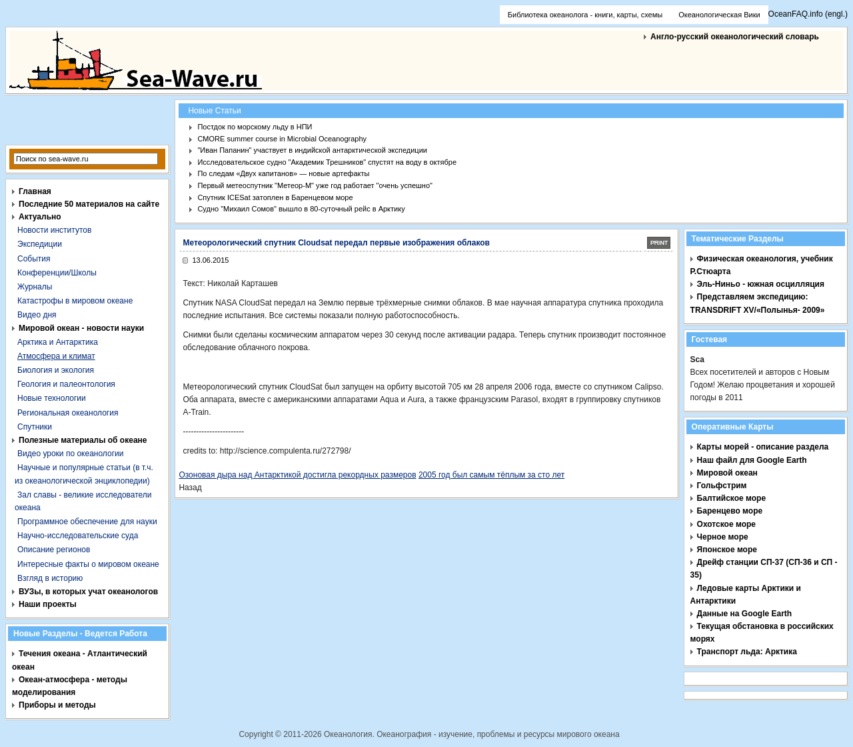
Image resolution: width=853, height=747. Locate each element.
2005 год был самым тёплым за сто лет (491, 475)
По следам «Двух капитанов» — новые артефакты (283, 173)
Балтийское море (731, 498)
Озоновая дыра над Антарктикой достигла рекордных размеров (297, 475)
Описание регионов (53, 549)
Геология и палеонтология (66, 384)
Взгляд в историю (50, 578)
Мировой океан (727, 473)
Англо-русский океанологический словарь (734, 36)
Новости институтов (54, 230)
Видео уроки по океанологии (70, 453)
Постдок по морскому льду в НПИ (254, 127)
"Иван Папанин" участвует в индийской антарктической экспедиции (312, 150)
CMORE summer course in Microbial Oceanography (282, 139)
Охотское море (726, 524)
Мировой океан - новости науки (81, 328)
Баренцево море (730, 511)
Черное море (722, 537)
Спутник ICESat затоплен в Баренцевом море (275, 197)
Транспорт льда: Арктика (747, 651)
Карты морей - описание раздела (763, 447)
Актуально (40, 216)
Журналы (34, 286)
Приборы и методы (57, 705)
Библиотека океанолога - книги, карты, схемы (585, 15)
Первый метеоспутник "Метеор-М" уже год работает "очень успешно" (314, 185)
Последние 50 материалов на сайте (89, 204)
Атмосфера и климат (56, 356)
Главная (35, 191)
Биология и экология (55, 370)
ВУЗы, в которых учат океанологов (88, 591)
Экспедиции (39, 244)
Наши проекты (48, 604)
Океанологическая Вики (719, 15)
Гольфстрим (722, 485)
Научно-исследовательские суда (77, 535)
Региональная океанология (67, 413)
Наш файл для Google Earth (752, 460)
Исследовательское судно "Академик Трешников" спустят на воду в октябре (326, 162)
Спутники (34, 427)
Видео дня (37, 314)
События (34, 258)
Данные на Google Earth (744, 613)
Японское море (727, 549)
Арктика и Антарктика (57, 342)
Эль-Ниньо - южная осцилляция (760, 284)
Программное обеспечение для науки (87, 521)
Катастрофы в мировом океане (75, 300)
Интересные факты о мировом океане (88, 564)
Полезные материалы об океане (83, 440)
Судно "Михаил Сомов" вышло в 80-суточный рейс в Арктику (301, 209)
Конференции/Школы (57, 272)
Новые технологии (51, 398)
